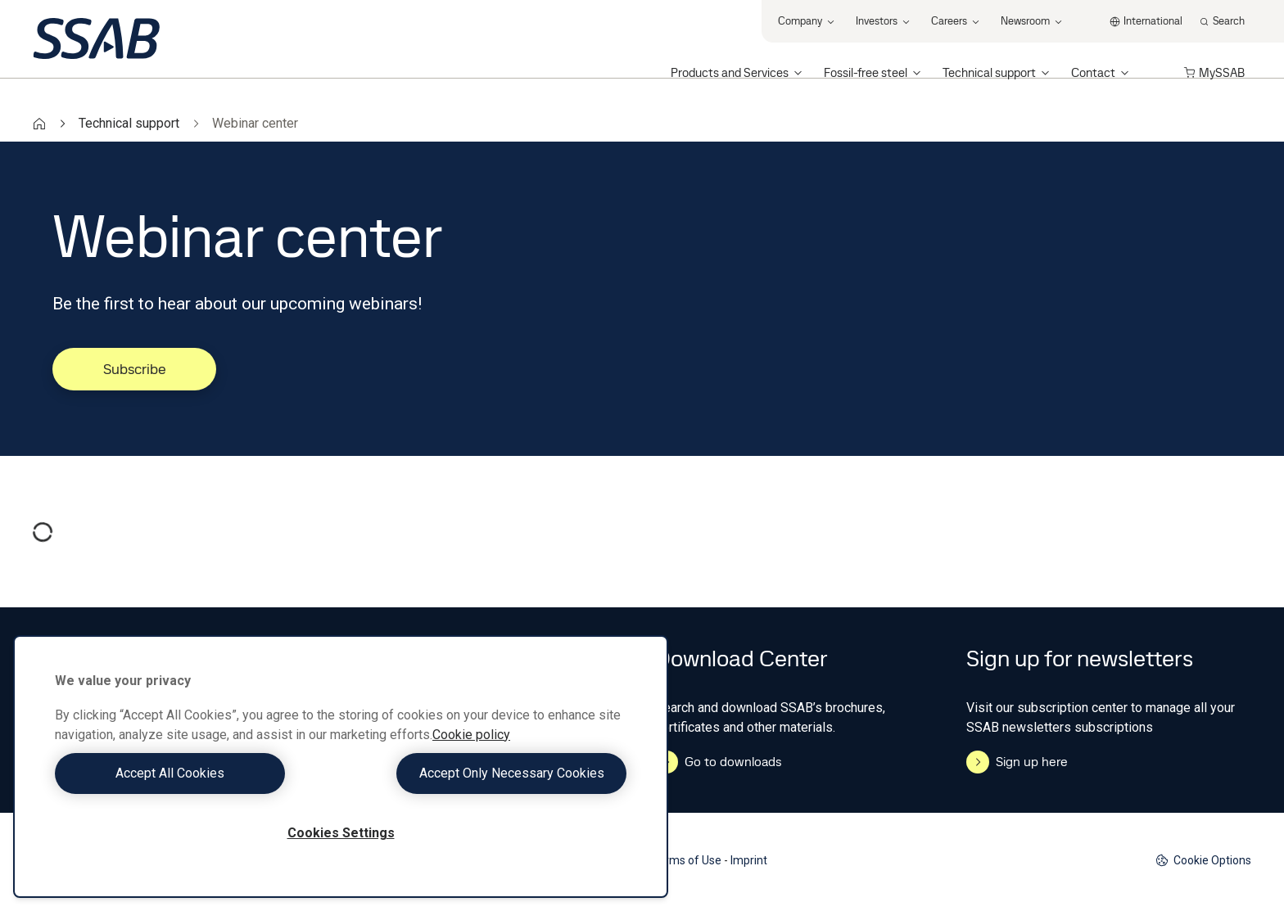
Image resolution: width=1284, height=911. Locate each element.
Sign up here (1017, 762)
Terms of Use (686, 860)
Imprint (748, 860)
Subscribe (134, 368)
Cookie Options (1203, 861)
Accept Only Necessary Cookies (488, 773)
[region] (340, 766)
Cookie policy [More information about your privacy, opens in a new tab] (471, 734)
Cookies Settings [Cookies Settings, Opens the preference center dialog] (341, 833)
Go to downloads (718, 762)
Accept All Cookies (193, 773)
